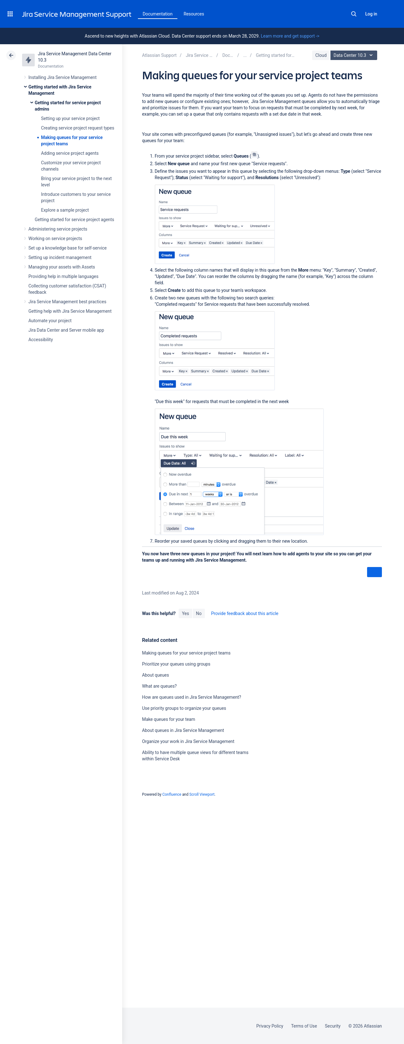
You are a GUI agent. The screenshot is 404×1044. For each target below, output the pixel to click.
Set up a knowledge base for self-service (67, 247)
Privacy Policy (269, 1026)
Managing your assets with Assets (61, 266)
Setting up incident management (60, 257)
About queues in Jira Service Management (183, 730)
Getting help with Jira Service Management (69, 311)
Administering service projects (57, 229)
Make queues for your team (168, 719)
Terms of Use (304, 1026)
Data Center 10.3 (355, 55)
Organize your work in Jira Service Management (188, 741)
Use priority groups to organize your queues (184, 708)
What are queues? (159, 686)
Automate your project (50, 320)
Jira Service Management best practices (67, 301)
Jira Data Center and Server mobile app (66, 330)
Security (333, 1026)
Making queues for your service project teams (186, 652)
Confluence (171, 794)
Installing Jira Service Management (62, 77)
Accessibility (40, 339)
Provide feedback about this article (244, 613)
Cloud (321, 55)
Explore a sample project (65, 210)
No (199, 613)
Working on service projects (55, 238)
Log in (371, 13)
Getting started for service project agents (74, 219)
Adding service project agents (69, 153)
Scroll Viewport (202, 794)
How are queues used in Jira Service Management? (191, 697)
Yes (185, 613)
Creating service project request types (77, 127)
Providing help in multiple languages (63, 276)
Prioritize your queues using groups (176, 664)
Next (374, 572)
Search (354, 14)
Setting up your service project (70, 118)
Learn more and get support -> (290, 36)
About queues (155, 675)
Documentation (158, 13)
